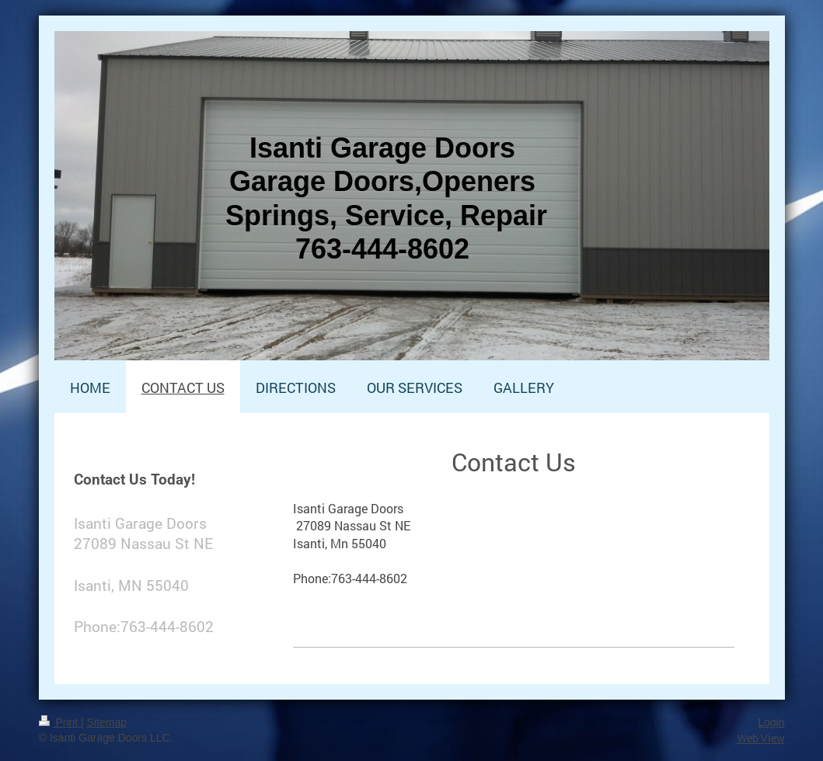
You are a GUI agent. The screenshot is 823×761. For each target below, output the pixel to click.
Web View (761, 738)
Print (60, 722)
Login (771, 722)
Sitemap (107, 722)
